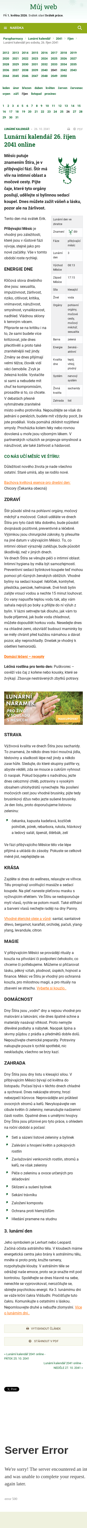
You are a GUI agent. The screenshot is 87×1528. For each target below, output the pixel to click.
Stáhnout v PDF (43, 1341)
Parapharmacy (13, 38)
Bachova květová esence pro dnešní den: (37, 482)
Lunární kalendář (39, 38)
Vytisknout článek (43, 1328)
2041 (59, 38)
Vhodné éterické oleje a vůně (27, 918)
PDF (78, 129)
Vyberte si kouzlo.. (51, 988)
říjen (71, 38)
